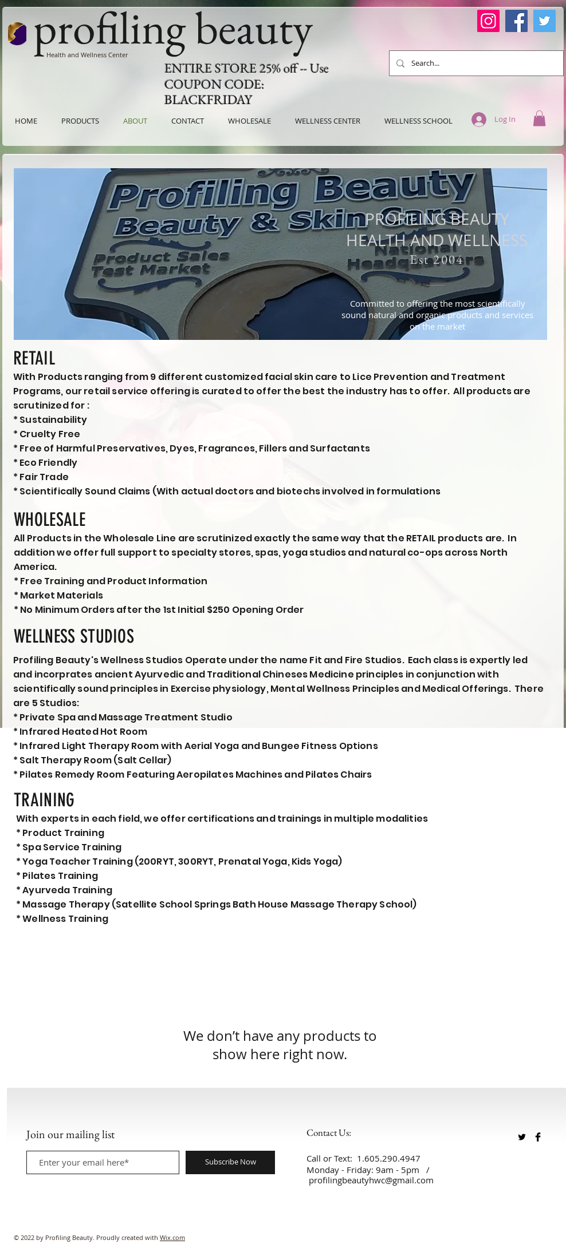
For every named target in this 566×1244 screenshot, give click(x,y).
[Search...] (475, 63)
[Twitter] (544, 21)
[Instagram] (488, 21)
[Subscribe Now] (230, 1162)
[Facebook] (516, 21)
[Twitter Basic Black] (521, 1137)
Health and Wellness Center (87, 54)
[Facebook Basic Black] (538, 1137)
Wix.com (172, 1237)
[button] (539, 118)
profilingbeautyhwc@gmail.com (371, 1180)
